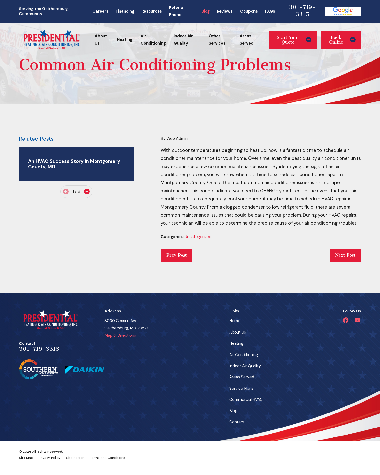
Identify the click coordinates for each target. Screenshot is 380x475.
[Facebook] (345, 320)
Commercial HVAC (246, 399)
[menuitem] (26, 458)
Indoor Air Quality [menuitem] (183, 39)
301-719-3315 (302, 11)
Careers (100, 11)
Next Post (345, 255)
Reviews (225, 11)
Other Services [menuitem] (217, 39)
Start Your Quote (294, 40)
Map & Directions (120, 335)
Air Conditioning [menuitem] (153, 39)
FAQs (270, 11)
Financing (125, 11)
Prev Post (176, 255)
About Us (237, 332)
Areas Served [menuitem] (246, 39)
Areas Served (241, 377)
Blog (205, 11)
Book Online (342, 40)
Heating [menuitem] (124, 39)
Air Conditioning (243, 354)
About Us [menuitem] (101, 39)
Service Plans (241, 388)
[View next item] (87, 191)
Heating (236, 343)
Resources (152, 11)
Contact (237, 422)
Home (234, 320)
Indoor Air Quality (245, 365)
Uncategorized (198, 236)
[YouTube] (357, 320)
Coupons (249, 11)
